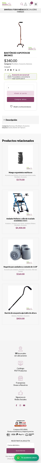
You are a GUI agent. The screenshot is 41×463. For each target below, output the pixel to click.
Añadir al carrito (20, 93)
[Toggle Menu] (36, 4)
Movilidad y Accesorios (19, 64)
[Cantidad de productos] (20, 87)
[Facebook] (16, 405)
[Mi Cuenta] (25, 4)
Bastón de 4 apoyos (19, 127)
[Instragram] (20, 405)
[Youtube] (24, 405)
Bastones (29, 64)
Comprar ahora (20, 99)
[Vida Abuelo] (6, 4)
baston (10, 127)
